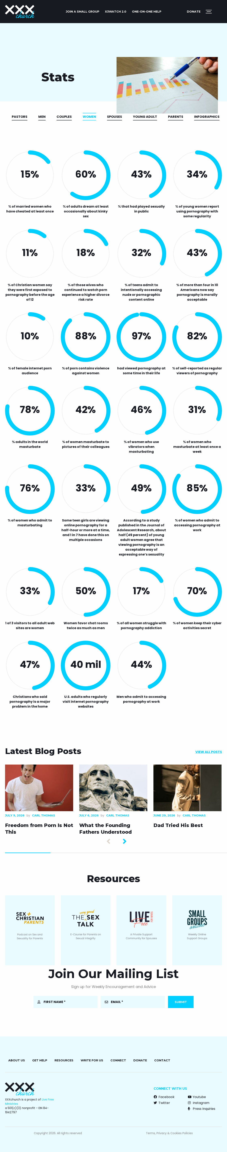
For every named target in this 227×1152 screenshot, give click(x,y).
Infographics (207, 116)
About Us (16, 1060)
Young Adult (145, 116)
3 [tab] (118, 853)
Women (89, 116)
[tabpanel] (39, 801)
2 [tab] (73, 853)
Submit (181, 1002)
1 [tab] (27, 853)
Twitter (162, 1103)
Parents (175, 116)
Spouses (114, 116)
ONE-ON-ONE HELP (146, 11)
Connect (118, 1060)
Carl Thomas (43, 815)
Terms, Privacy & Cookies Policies (169, 1133)
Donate (193, 11)
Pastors (19, 116)
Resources (64, 1060)
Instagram (198, 1103)
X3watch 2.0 (115, 11)
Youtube (197, 1097)
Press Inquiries (201, 1108)
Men (42, 116)
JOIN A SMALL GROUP (82, 11)
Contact (162, 1060)
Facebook (164, 1097)
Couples (64, 116)
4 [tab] (164, 853)
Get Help (39, 1060)
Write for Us (92, 1060)
